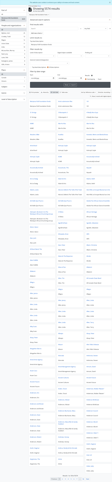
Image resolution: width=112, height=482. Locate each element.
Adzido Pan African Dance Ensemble (98, 201)
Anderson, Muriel (92, 422)
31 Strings (33, 112)
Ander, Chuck (62, 389)
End (59, 75)
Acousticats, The (63, 168)
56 (83, 479)
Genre (3, 93)
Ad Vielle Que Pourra (36, 201)
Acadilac (60, 135)
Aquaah (89, 168)
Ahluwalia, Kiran (63, 234)
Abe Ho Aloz (62, 123)
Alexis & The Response (65, 256)
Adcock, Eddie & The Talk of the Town (70, 190)
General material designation (39, 60)
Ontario (13, 81)
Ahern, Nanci (34, 227)
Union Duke (13, 44)
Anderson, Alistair (64, 400)
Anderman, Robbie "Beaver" (95, 389)
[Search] (54, 28)
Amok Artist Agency (36, 360)
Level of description (9, 99)
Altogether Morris (35, 349)
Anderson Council (92, 411)
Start (31, 75)
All (2, 14)
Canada (13, 78)
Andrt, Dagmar (91, 444)
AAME (32, 123)
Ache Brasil (33, 146)
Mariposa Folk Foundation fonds (13, 19)
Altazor (60, 344)
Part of (4, 10)
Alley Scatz (33, 326)
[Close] (110, 2)
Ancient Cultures (63, 378)
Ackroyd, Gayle (63, 146)
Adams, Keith (91, 179)
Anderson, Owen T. (93, 433)
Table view (64, 92)
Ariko (13, 47)
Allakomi (89, 267)
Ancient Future (91, 378)
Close (39, 6)
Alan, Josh (33, 238)
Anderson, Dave (35, 415)
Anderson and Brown (37, 404)
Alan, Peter (61, 245)
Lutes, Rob (13, 57)
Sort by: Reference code (88, 92)
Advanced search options (40, 20)
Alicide (89, 256)
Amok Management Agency (67, 367)
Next (87, 479)
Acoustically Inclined (93, 157)
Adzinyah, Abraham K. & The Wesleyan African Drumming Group (41, 213)
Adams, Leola (34, 190)
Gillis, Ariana (13, 64)
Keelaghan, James (13, 61)
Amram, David (91, 367)
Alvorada (61, 356)
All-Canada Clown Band (94, 278)
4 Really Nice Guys (92, 112)
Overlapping (91, 79)
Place (3, 70)
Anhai (60, 459)
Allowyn (60, 333)
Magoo (13, 40)
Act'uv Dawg (34, 179)
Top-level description (36, 41)
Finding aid (88, 53)
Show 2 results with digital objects (100, 96)
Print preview (34, 92)
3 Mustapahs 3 (63, 112)
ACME (60, 157)
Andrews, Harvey (63, 437)
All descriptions (54, 67)
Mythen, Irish (13, 33)
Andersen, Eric (34, 393)
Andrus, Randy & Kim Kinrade (67, 448)
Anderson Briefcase (93, 400)
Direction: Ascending (104, 92)
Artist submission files (65, 101)
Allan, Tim (61, 278)
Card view (54, 92)
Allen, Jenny (62, 300)
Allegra (32, 282)
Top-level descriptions (39, 67)
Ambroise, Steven (92, 356)
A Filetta (60, 212)
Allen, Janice (34, 293)
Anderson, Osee (35, 426)
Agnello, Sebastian (92, 223)
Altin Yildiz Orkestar (93, 344)
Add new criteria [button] (36, 33)
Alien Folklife (34, 260)
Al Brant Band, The (36, 249)
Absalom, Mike (34, 135)
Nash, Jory (13, 54)
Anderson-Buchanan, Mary (66, 411)
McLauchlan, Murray (13, 50)
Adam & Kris (62, 179)
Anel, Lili (89, 455)
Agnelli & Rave (62, 223)
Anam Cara (33, 371)
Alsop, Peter (90, 333)
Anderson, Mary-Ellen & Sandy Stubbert (67, 423)
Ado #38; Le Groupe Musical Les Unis (98, 190)
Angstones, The (35, 459)
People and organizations (11, 25)
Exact (99, 79)
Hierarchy (45, 92)
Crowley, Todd (13, 37)
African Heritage (92, 212)
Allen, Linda (90, 300)
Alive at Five (62, 267)
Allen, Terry (90, 322)
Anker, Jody (90, 466)
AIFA (88, 234)
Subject (4, 87)
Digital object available (65, 53)
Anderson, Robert (35, 437)
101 (88, 101)
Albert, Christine (92, 245)
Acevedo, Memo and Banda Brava (97, 135)
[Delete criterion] (110, 29)
